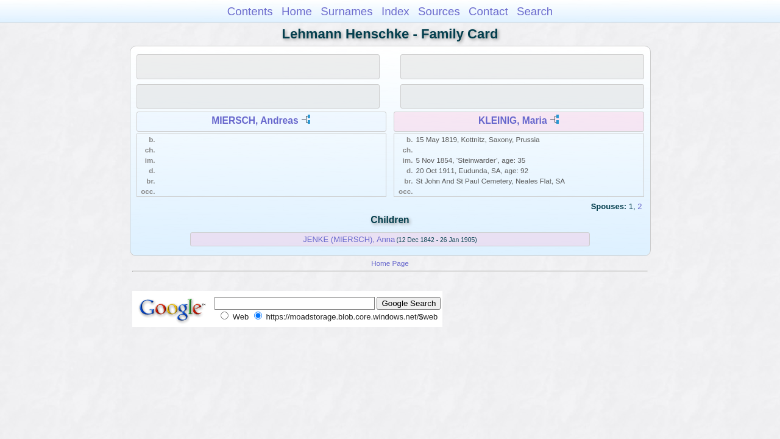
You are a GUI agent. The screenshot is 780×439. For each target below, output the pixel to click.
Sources (439, 11)
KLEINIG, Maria (512, 120)
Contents (250, 11)
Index (395, 11)
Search (535, 11)
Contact (488, 11)
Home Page (390, 263)
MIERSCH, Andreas (254, 120)
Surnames (346, 11)
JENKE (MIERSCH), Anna (349, 239)
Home (297, 11)
